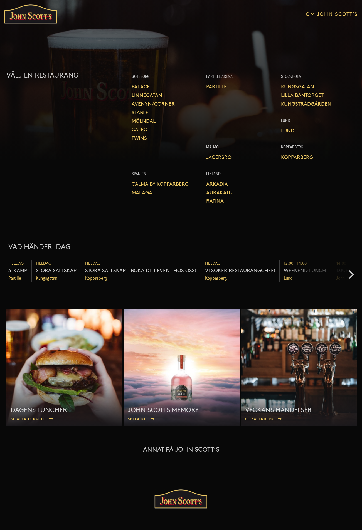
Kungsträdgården (306, 103)
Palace (141, 86)
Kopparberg (297, 156)
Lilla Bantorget (302, 94)
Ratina (215, 200)
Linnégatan (147, 94)
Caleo (139, 129)
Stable (140, 112)
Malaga (142, 192)
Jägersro (219, 156)
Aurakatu (219, 192)
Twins (139, 137)
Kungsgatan (297, 86)
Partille (216, 86)
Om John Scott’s (332, 13)
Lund (287, 130)
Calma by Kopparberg (160, 183)
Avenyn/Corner (153, 103)
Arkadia (217, 183)
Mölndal (144, 120)
